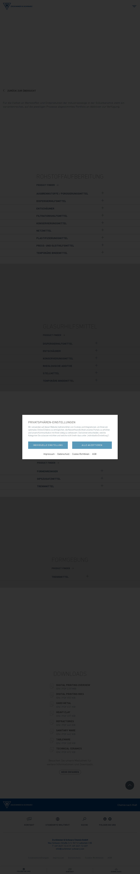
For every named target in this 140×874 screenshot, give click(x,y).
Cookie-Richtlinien (80, 454)
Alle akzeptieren (92, 445)
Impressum (49, 454)
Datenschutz (63, 454)
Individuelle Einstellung (48, 445)
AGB (94, 454)
